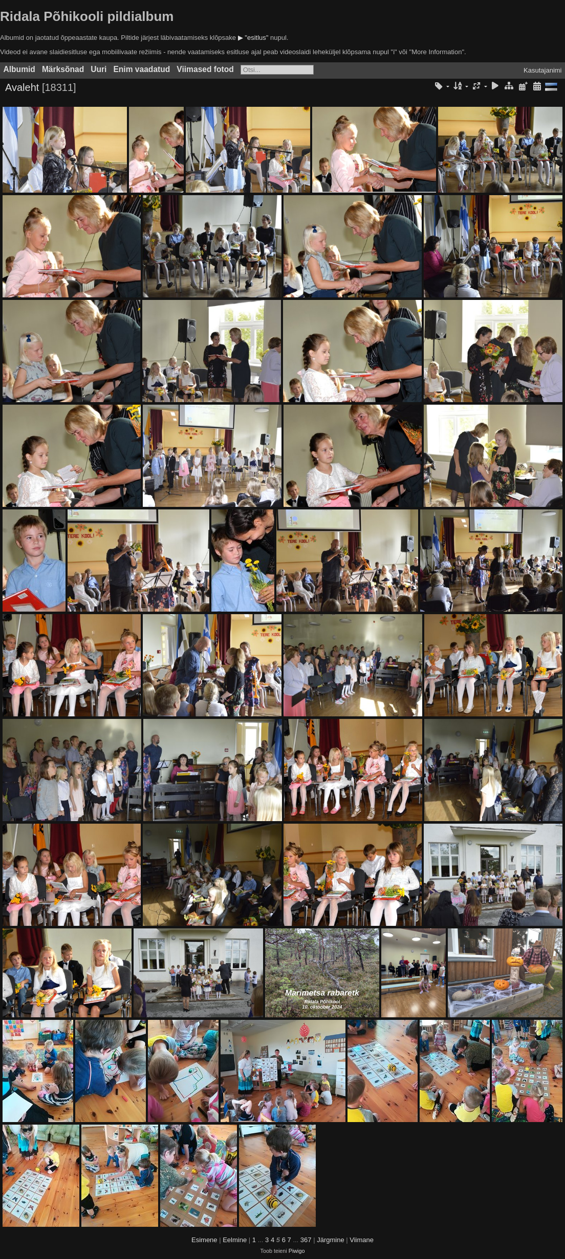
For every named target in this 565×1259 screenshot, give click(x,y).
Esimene (204, 1240)
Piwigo (297, 1251)
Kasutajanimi (542, 70)
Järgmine (330, 1240)
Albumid (19, 69)
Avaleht (22, 87)
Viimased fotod (205, 69)
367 (306, 1240)
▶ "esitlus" (253, 37)
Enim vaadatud (141, 69)
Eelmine (235, 1240)
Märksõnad (63, 69)
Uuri (98, 69)
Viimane (362, 1240)
